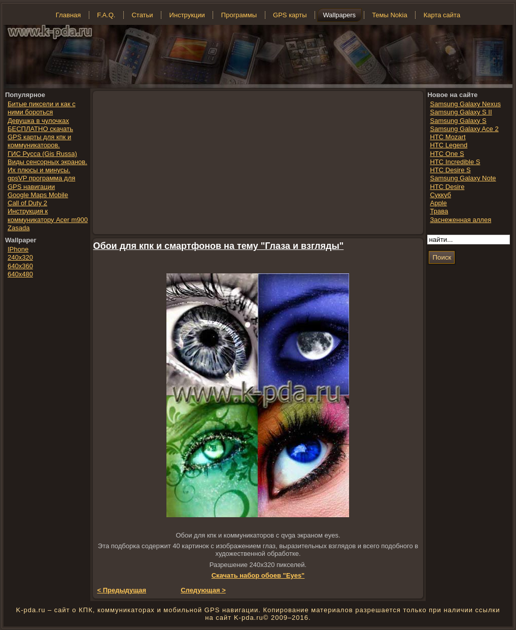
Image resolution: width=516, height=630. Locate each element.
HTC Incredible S (455, 162)
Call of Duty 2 (27, 203)
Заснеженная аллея (460, 220)
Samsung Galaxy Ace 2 (464, 129)
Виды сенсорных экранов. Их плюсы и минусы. (47, 166)
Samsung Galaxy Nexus (465, 104)
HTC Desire (447, 187)
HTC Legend (448, 145)
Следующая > (203, 590)
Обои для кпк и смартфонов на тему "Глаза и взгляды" (218, 246)
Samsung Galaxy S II (461, 112)
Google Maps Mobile (38, 195)
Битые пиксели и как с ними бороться (42, 108)
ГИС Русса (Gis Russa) (42, 154)
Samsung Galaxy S (458, 120)
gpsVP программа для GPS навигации (41, 182)
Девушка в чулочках (38, 120)
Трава (439, 211)
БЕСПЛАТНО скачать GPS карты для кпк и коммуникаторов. (40, 137)
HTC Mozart (447, 137)
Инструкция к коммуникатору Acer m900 (48, 215)
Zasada (18, 228)
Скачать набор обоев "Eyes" (258, 575)
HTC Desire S (450, 170)
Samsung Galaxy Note (463, 178)
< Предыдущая (122, 590)
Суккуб (440, 195)
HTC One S (447, 154)
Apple (438, 203)
